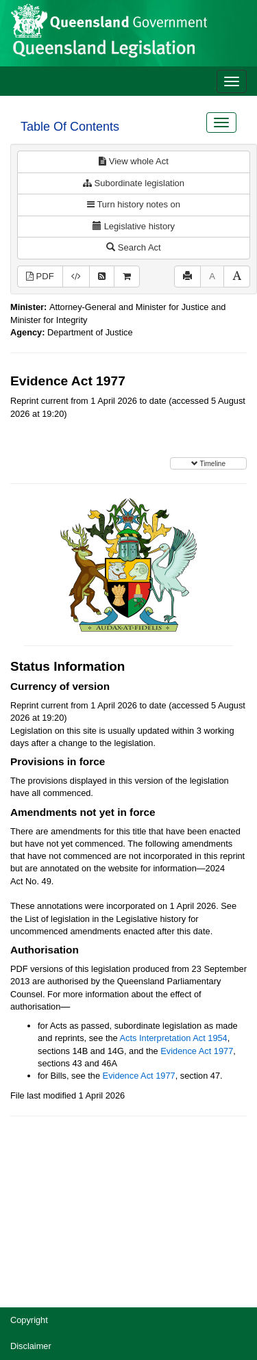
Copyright (29, 1320)
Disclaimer (30, 1346)
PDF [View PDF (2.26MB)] (40, 276)
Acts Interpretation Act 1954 (174, 1038)
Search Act (133, 247)
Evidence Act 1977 (196, 1051)
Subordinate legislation (133, 183)
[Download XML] (76, 277)
